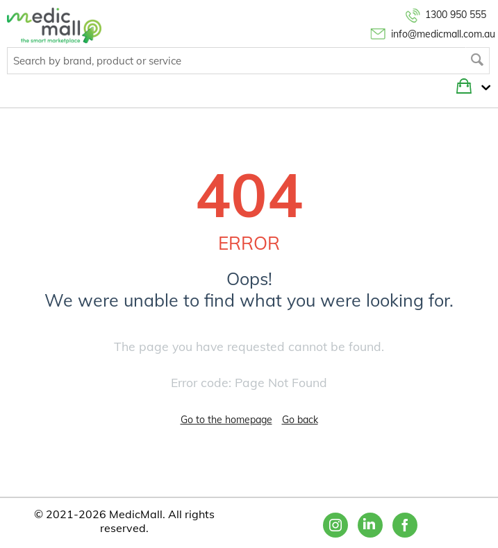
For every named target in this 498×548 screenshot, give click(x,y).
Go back (300, 419)
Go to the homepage (226, 419)
